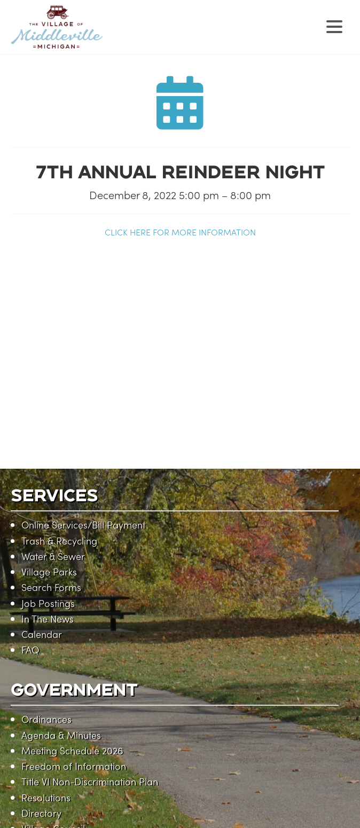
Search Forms (51, 587)
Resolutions (46, 797)
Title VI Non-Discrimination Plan (89, 781)
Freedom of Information (73, 765)
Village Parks (49, 571)
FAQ (30, 649)
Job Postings (48, 603)
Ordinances (46, 719)
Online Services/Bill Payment (83, 524)
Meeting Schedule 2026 (72, 750)
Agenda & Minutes (61, 735)
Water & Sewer (53, 556)
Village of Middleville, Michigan (124, 36)
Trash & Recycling (59, 540)
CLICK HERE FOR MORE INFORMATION (180, 232)
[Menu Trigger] (334, 25)
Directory (41, 812)
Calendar (41, 634)
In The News (47, 618)
